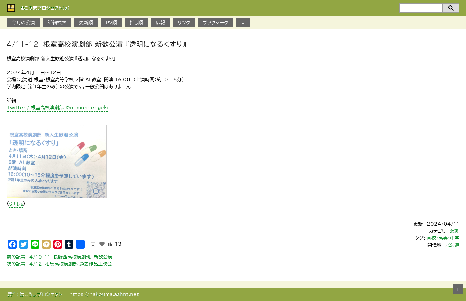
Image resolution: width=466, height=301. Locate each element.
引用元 (16, 203)
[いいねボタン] (102, 244)
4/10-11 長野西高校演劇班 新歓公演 (59, 257)
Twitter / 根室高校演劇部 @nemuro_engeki (57, 107)
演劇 (454, 231)
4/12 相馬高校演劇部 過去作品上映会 (59, 264)
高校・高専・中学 (443, 238)
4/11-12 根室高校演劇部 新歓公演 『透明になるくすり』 (96, 44)
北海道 (452, 245)
